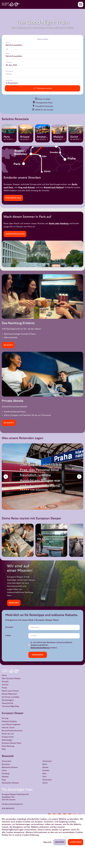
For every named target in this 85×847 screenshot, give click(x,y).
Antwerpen (47, 761)
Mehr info (14, 603)
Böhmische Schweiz (10, 767)
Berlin (44, 764)
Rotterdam (47, 780)
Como (4, 770)
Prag (3, 780)
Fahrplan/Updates (9, 721)
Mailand (5, 777)
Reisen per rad (8, 734)
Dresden (45, 770)
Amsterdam (6, 761)
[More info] (9, 42)
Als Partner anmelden (10, 697)
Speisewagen (7, 740)
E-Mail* (8, 635)
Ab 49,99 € (8, 345)
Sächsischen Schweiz (10, 783)
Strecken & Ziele (13, 198)
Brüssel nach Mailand (54, 187)
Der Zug (5, 718)
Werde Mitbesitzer (9, 694)
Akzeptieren (75, 842)
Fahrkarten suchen (15, 234)
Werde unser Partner (10, 691)
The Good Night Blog (10, 706)
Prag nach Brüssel (26, 187)
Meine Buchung (8, 746)
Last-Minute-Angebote (11, 724)
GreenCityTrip (7, 703)
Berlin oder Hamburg (59, 223)
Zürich (45, 783)
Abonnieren (37, 655)
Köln (44, 773)
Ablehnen (59, 842)
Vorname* (9, 627)
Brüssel (45, 767)
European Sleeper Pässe (11, 743)
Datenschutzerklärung (40, 648)
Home (4, 675)
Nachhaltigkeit (8, 700)
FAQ (3, 749)
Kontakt (5, 681)
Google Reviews (42, 490)
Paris (44, 777)
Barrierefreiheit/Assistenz (12, 731)
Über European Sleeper (11, 678)
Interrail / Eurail (8, 727)
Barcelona (6, 764)
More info (47, 842)
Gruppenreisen (8, 737)
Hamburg (5, 773)
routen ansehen (42, 39)
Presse (4, 688)
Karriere (5, 685)
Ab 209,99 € (9, 423)
